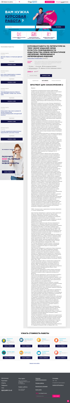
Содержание (35, 80)
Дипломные (4, 378)
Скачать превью (33, 75)
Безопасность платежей (41, 386)
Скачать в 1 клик (12, 64)
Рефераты (4, 385)
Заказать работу (50, 2)
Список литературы (56, 80)
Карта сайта (38, 389)
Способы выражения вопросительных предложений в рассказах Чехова (11, 132)
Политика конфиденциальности (40, 379)
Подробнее (11, 61)
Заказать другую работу (35, 367)
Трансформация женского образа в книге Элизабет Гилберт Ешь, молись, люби (11, 93)
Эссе (2, 387)
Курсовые (4, 380)
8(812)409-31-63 (6, 390)
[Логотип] (32, 2)
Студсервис (55, 378)
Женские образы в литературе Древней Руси (11, 57)
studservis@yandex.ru (58, 385)
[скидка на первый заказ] (62, 2)
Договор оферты (39, 383)
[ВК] (19, 1)
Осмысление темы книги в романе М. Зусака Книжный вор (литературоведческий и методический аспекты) (11, 113)
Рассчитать (58, 27)
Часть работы (45, 80)
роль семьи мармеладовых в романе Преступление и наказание (11, 75)
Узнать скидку (56, 396)
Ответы (3, 383)
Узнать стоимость (8, 172)
